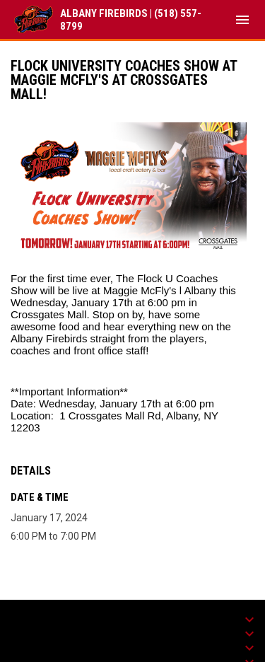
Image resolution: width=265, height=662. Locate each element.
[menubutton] (242, 19)
